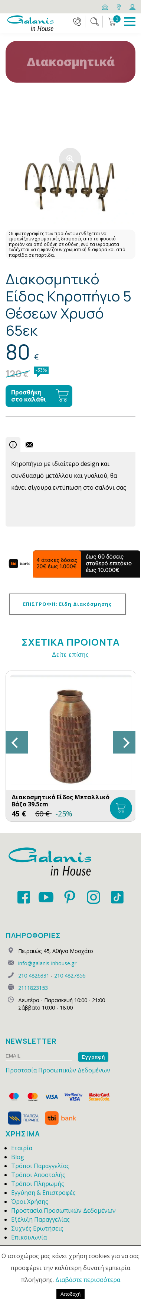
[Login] (132, 6)
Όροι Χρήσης (29, 1201)
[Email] (105, 6)
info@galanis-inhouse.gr (47, 963)
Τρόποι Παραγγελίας (40, 1166)
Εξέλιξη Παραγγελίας (40, 1219)
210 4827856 (69, 975)
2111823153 (33, 987)
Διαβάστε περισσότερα (87, 1280)
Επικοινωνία (29, 1237)
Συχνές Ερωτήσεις (37, 1228)
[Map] (119, 6)
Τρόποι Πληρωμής (37, 1184)
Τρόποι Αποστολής (38, 1175)
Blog (17, 1157)
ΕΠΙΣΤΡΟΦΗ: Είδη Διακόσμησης (67, 604)
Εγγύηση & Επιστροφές (43, 1193)
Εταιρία (21, 1148)
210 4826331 (33, 975)
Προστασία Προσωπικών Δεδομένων (58, 1070)
